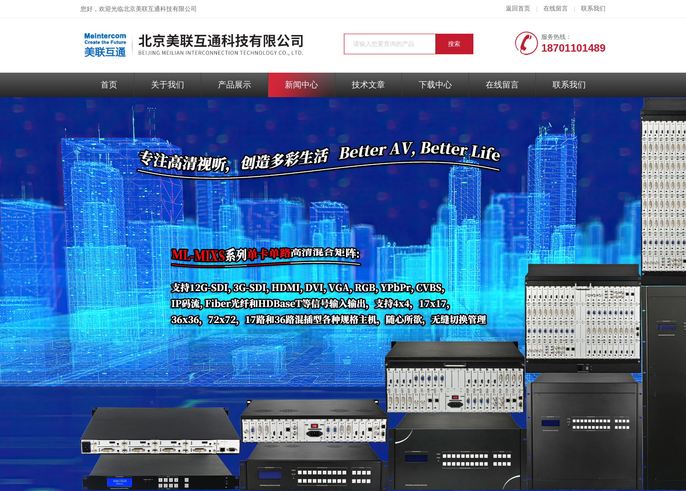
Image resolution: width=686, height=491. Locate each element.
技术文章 (368, 84)
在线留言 (555, 8)
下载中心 (435, 84)
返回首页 (518, 8)
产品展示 (234, 84)
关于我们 (167, 84)
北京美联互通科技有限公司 (160, 9)
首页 (109, 84)
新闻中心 (301, 84)
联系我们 (593, 8)
